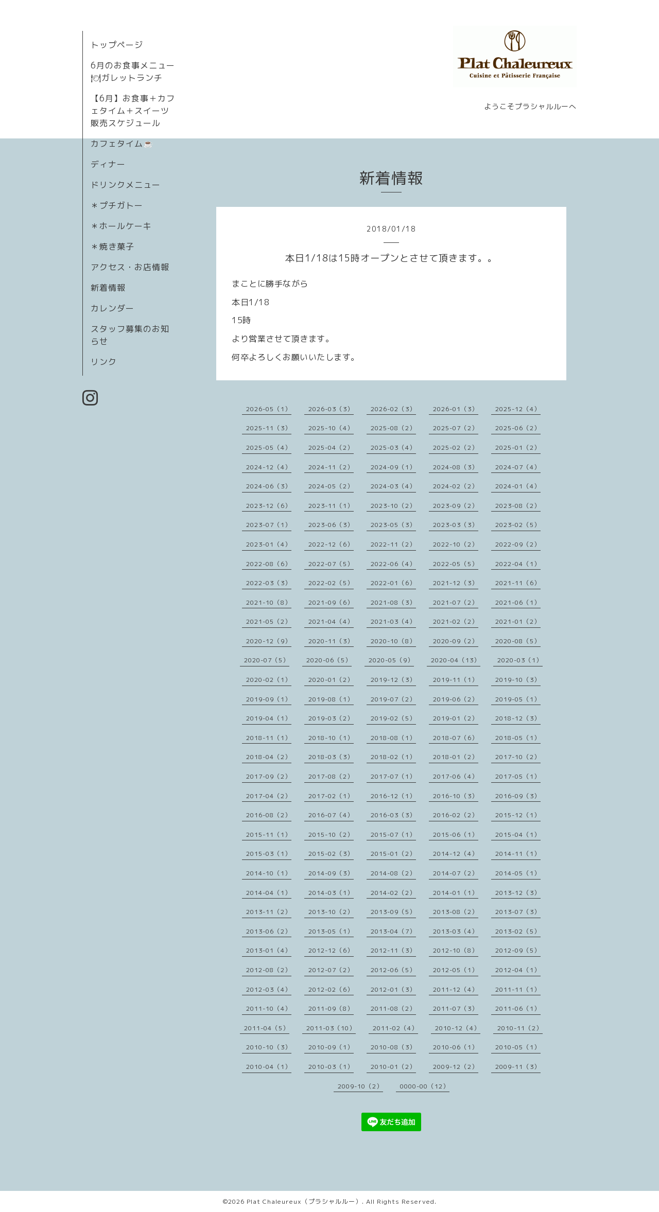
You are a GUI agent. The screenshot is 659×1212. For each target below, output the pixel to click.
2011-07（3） (455, 1008)
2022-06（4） (393, 563)
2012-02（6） (331, 989)
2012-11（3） (393, 950)
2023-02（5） (518, 524)
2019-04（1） (268, 718)
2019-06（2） (455, 699)
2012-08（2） (268, 969)
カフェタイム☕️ (122, 143)
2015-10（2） (331, 834)
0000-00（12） (424, 1086)
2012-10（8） (455, 950)
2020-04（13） (455, 660)
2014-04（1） (268, 892)
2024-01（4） (518, 486)
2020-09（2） (455, 641)
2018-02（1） (393, 756)
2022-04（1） (518, 563)
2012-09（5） (518, 950)
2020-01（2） (331, 679)
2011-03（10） (331, 1028)
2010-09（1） (331, 1047)
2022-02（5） (331, 582)
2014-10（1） (268, 873)
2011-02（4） (395, 1028)
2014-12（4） (455, 853)
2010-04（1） (268, 1066)
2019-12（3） (393, 679)
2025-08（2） (393, 428)
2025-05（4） (268, 447)
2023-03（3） (455, 524)
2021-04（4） (331, 621)
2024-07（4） (518, 467)
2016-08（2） (268, 815)
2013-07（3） (518, 911)
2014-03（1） (331, 892)
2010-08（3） (393, 1047)
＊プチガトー (117, 205)
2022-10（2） (455, 544)
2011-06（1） (518, 1008)
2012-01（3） (393, 989)
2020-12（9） (268, 641)
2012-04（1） (518, 969)
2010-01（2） (393, 1066)
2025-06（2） (518, 428)
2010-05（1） (518, 1047)
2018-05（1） (518, 737)
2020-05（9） (391, 660)
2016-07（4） (331, 815)
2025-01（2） (518, 447)
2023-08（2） (518, 505)
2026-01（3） (455, 409)
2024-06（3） (268, 486)
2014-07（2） (455, 873)
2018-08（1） (393, 737)
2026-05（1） (268, 409)
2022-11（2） (393, 544)
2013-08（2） (455, 911)
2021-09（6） (331, 602)
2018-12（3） (518, 718)
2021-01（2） (518, 621)
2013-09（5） (393, 911)
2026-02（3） (393, 409)
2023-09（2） (455, 505)
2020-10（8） (393, 641)
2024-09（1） (393, 467)
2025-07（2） (455, 428)
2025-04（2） (331, 447)
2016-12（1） (393, 796)
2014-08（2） (393, 873)
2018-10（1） (331, 737)
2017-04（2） (268, 796)
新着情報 (108, 287)
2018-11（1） (268, 737)
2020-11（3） (331, 641)
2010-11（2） (520, 1028)
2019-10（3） (518, 679)
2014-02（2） (393, 892)
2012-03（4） (268, 989)
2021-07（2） (455, 602)
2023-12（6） (268, 505)
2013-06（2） (268, 931)
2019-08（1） (331, 699)
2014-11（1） (518, 853)
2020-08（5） (518, 641)
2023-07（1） (268, 524)
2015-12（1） (518, 815)
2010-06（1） (455, 1047)
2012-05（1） (455, 969)
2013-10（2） (331, 911)
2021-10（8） (268, 602)
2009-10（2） (360, 1086)
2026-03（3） (331, 409)
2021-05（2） (268, 621)
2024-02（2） (455, 486)
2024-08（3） (455, 467)
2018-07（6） (455, 737)
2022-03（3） (268, 582)
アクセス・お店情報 (130, 267)
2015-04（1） (518, 834)
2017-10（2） (518, 756)
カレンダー (112, 308)
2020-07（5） (266, 660)
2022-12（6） (331, 544)
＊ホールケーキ (121, 226)
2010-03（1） (331, 1066)
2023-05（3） (393, 524)
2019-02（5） (393, 718)
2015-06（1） (455, 834)
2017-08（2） (331, 776)
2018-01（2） (455, 756)
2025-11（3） (268, 428)
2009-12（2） (455, 1066)
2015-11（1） (268, 834)
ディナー (108, 164)
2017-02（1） (331, 796)
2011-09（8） (331, 1008)
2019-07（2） (393, 699)
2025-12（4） (518, 409)
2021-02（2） (455, 621)
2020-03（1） (520, 660)
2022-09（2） (518, 544)
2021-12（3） (455, 582)
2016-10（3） (455, 796)
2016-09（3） (518, 796)
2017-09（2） (268, 776)
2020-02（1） (268, 679)
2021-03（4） (393, 621)
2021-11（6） (518, 582)
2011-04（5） (266, 1028)
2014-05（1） (518, 873)
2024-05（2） (331, 486)
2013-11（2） (268, 911)
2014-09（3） (331, 873)
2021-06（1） (518, 602)
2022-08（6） (268, 563)
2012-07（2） (331, 969)
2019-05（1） (518, 699)
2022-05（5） (455, 563)
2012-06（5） (393, 969)
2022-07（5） (331, 563)
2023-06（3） (331, 524)
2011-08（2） (393, 1008)
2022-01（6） (393, 582)
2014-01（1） (455, 892)
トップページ (117, 44)
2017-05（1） (518, 776)
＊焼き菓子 (112, 246)
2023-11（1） (331, 505)
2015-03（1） (268, 853)
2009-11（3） (518, 1066)
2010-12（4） (457, 1028)
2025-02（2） (455, 447)
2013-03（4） (455, 931)
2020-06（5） (329, 660)
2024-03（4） (393, 486)
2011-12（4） (455, 989)
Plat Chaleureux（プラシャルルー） (304, 1201)
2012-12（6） (331, 950)
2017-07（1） (393, 776)
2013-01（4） (268, 950)
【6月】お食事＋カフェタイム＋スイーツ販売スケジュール (133, 111)
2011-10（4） (268, 1008)
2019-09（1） (268, 699)
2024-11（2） (331, 467)
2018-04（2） (268, 756)
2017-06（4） (455, 776)
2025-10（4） (331, 428)
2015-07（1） (393, 834)
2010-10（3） (268, 1047)
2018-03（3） (331, 756)
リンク (104, 361)
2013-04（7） (393, 931)
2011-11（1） (518, 989)
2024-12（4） (268, 467)
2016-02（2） (455, 815)
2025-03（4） (393, 447)
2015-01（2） (393, 853)
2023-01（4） (268, 544)
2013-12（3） (518, 892)
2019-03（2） (331, 718)
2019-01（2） (455, 718)
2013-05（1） (331, 931)
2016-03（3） (393, 815)
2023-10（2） (393, 505)
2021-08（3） (393, 602)
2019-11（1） (455, 679)
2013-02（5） (518, 931)
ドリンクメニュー (126, 184)
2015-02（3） (331, 853)
